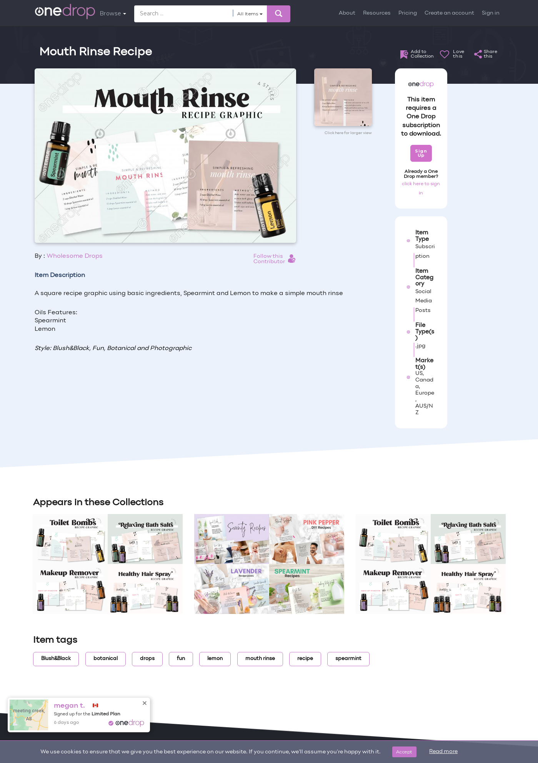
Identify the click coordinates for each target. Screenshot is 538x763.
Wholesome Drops (75, 256)
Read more (443, 751)
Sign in (491, 13)
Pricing (407, 13)
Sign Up (421, 153)
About (347, 13)
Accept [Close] (404, 752)
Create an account (449, 13)
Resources (377, 13)
